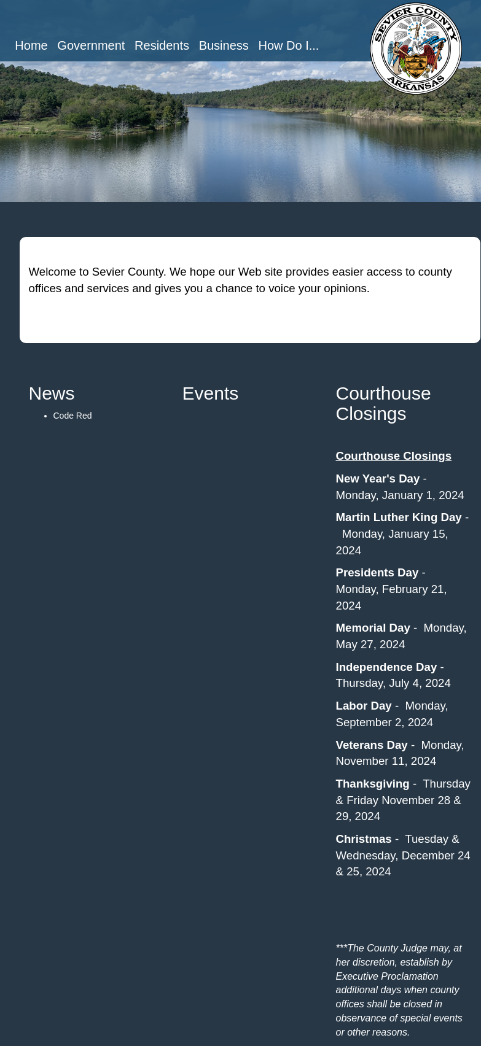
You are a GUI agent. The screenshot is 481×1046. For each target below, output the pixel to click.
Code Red (72, 415)
